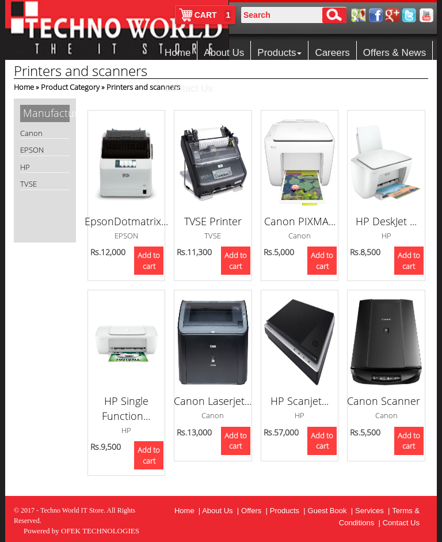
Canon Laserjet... (213, 401)
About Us (224, 52)
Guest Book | (330, 510)
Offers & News (394, 52)
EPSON (32, 150)
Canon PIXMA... (300, 221)
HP (25, 167)
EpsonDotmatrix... (126, 221)
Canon (31, 133)
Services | (372, 510)
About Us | (220, 510)
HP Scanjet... (299, 401)
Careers (332, 52)
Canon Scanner (386, 401)
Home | (188, 510)
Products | (288, 510)
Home (177, 52)
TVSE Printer (213, 221)
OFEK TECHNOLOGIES (100, 530)
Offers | (254, 510)
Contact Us (189, 88)
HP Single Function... (126, 408)
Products (279, 52)
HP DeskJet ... (386, 221)
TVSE (28, 184)
